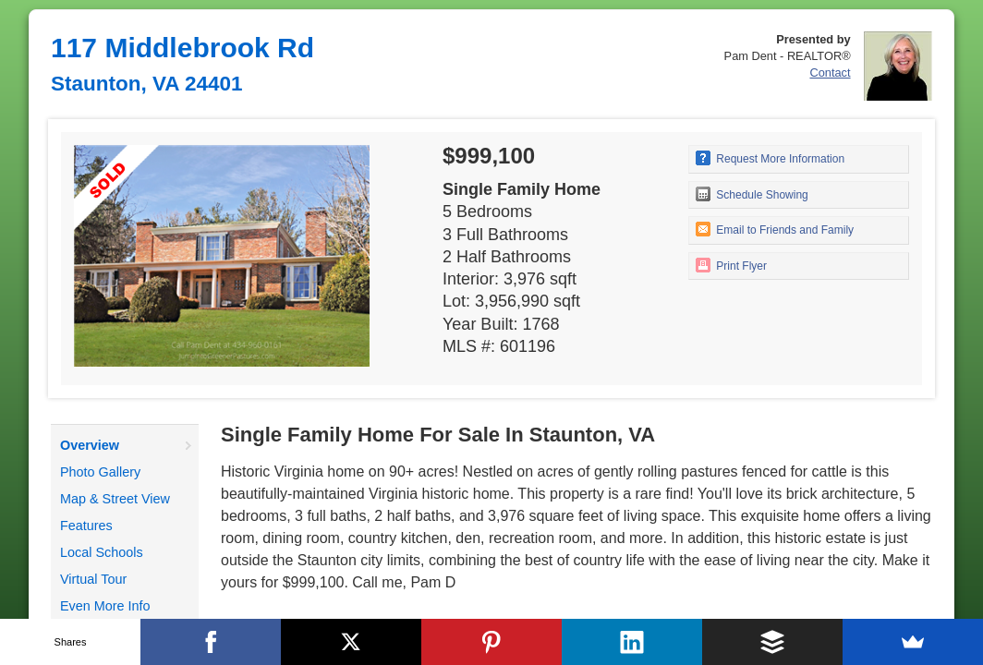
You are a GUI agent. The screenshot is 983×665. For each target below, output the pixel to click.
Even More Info (105, 605)
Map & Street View (115, 498)
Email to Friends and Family (775, 229)
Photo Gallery (100, 472)
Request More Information (770, 158)
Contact (829, 72)
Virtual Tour (93, 579)
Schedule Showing (752, 194)
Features (86, 525)
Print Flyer (731, 265)
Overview (89, 445)
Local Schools (101, 552)
